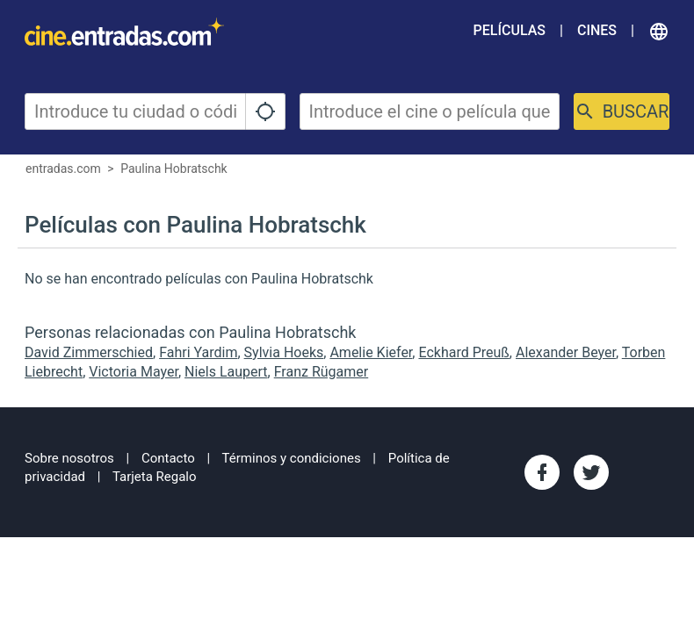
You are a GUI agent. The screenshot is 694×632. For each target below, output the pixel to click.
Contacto (168, 458)
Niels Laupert (226, 371)
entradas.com (63, 169)
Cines (597, 30)
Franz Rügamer (321, 371)
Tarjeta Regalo (154, 477)
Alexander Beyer (566, 352)
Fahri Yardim (198, 352)
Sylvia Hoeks (284, 352)
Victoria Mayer (133, 371)
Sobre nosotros (69, 458)
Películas (510, 30)
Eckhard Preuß (463, 352)
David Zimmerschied (89, 352)
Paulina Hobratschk (174, 169)
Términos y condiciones (291, 458)
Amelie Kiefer (370, 352)
